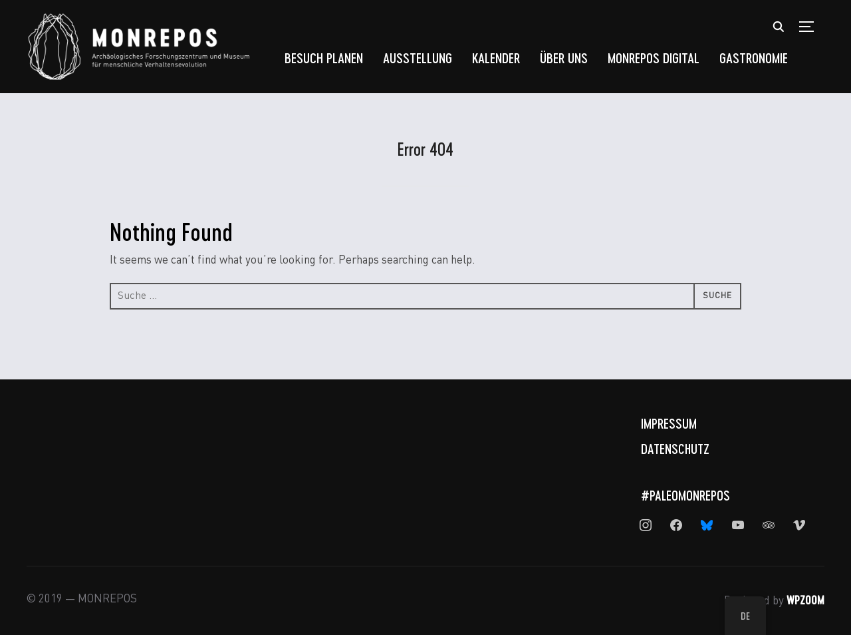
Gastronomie (753, 57)
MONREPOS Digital (653, 57)
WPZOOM (805, 599)
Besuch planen (324, 57)
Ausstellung (417, 57)
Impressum (669, 423)
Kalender (496, 57)
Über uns (564, 57)
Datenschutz (675, 449)
